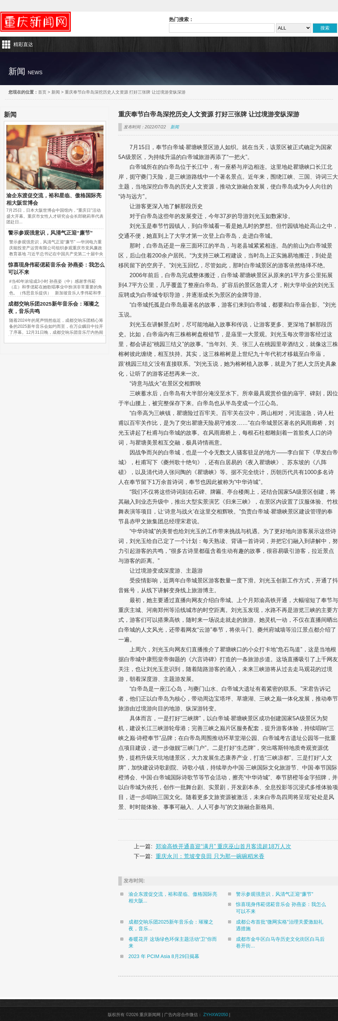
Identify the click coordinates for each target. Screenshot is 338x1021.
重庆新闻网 (35, 22)
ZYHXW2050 (215, 1014)
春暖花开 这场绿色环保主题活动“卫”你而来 (173, 942)
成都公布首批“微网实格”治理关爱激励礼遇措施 (279, 925)
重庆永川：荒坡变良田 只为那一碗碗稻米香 (210, 856)
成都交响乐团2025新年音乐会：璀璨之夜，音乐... (171, 925)
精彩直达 (23, 44)
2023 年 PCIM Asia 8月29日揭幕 (164, 956)
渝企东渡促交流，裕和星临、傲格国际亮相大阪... (173, 897)
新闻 (55, 92)
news (35, 72)
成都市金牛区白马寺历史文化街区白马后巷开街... (280, 942)
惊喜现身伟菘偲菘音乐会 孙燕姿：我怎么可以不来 (281, 907)
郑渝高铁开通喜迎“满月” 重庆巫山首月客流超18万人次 (223, 846)
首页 (42, 92)
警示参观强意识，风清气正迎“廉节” (50, 233)
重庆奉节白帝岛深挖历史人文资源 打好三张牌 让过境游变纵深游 (125, 92)
